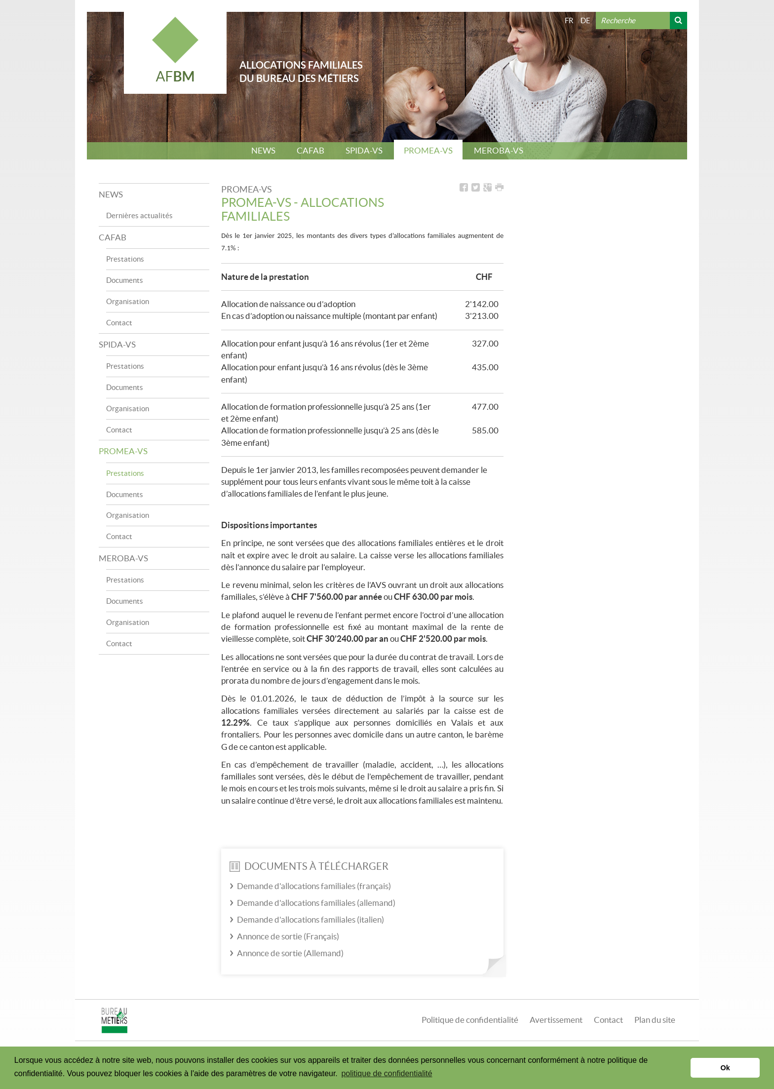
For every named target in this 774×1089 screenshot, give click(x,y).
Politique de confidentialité (470, 1019)
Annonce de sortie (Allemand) (290, 953)
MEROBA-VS (498, 150)
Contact (119, 322)
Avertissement (556, 1019)
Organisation (127, 301)
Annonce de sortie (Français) (288, 936)
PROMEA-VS (428, 150)
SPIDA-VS (364, 150)
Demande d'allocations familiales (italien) (310, 919)
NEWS (263, 150)
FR (569, 20)
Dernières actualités (139, 215)
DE (585, 20)
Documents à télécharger (309, 866)
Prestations (125, 259)
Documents (124, 280)
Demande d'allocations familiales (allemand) (316, 902)
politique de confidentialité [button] (386, 1073)
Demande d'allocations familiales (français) (314, 886)
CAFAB (310, 150)
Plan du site (654, 1019)
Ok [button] (725, 1068)
